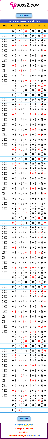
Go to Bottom (24, 15)
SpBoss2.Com (24, 424)
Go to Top (24, 418)
